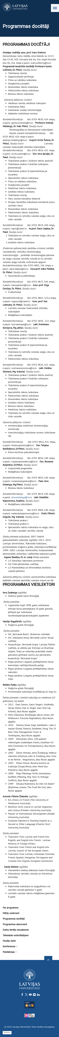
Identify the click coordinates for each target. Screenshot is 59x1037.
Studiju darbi (9, 940)
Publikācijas (10, 951)
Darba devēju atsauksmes (16, 929)
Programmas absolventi (15, 924)
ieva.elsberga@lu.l (21, 497)
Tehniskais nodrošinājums (16, 935)
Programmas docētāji (14, 918)
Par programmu (10, 907)
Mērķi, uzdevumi (11, 913)
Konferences (10, 946)
